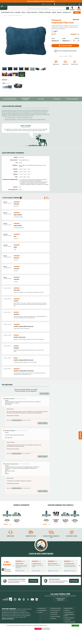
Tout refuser (38, 628)
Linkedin (36, 599)
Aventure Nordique (9, 609)
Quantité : (77, 38)
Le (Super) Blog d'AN (41, 610)
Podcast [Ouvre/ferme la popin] (80, 435)
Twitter (28, 599)
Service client (10, 536)
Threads (23, 599)
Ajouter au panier (66, 45)
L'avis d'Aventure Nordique (9, 99)
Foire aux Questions (55, 610)
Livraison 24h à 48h (65, 64)
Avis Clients (41, 99)
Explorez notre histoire (8, 618)
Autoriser (22, 75)
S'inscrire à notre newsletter (60, 599)
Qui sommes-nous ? (41, 608)
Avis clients (53, 618)
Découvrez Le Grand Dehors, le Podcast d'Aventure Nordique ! (41, 1)
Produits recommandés (72, 99)
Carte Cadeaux (67, 619)
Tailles (53, 38)
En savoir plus (33, 581)
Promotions (67, 610)
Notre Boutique (54, 612)
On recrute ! (40, 612)
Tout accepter (75, 625)
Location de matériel (55, 616)
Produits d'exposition (69, 617)
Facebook (19, 599)
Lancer (67, 8)
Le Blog (7, 599)
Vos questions (56, 99)
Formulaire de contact (56, 608)
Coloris (63, 38)
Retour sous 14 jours (74, 64)
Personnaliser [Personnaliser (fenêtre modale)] (46, 628)
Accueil (5, 15)
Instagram (15, 599)
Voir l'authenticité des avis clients (8, 569)
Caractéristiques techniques (25, 99)
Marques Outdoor (68, 608)
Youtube (32, 599)
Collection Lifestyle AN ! (69, 621)
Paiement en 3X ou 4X (56, 64)
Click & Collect (54, 614)
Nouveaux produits (68, 612)
